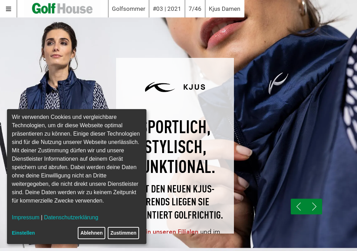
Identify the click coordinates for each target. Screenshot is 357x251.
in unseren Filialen (172, 232)
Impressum (25, 217)
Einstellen (23, 233)
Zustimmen (124, 233)
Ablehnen (92, 233)
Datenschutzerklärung (71, 217)
